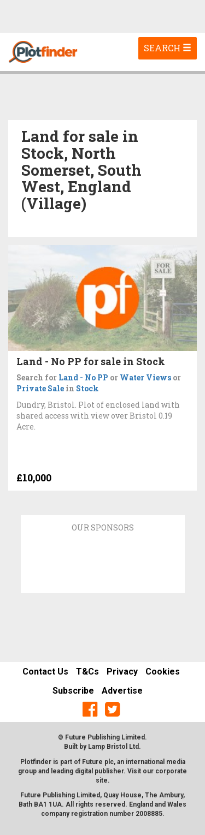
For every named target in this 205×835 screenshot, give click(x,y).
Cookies (162, 671)
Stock (87, 388)
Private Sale (40, 388)
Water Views (145, 377)
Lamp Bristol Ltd (113, 746)
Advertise (122, 690)
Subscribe (73, 690)
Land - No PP (83, 377)
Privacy (122, 671)
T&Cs (87, 671)
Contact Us (45, 671)
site (102, 780)
